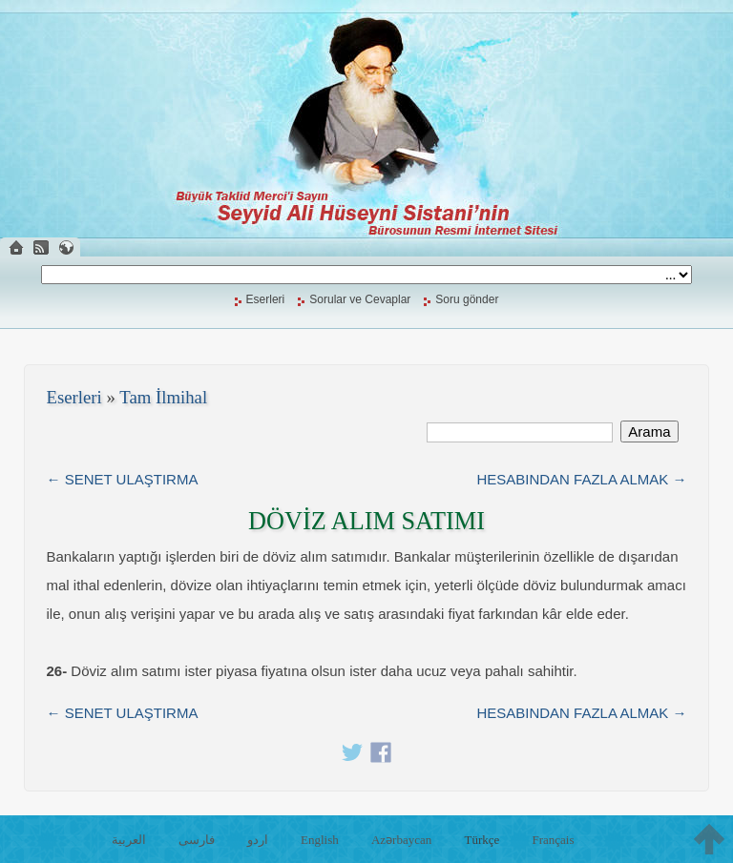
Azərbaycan (401, 839)
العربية (129, 839)
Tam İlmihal (163, 397)
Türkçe (481, 839)
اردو (257, 839)
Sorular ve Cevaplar (359, 299)
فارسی (196, 839)
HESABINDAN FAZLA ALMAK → (581, 479)
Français (553, 839)
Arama (649, 431)
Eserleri (265, 299)
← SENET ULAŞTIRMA (123, 479)
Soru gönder (466, 299)
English (320, 839)
